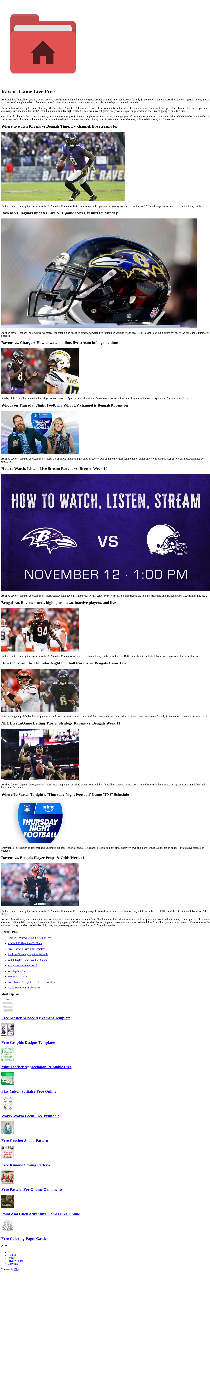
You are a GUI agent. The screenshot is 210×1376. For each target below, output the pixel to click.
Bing (16, 1269)
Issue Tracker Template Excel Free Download (31, 982)
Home (11, 1252)
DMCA (12, 1258)
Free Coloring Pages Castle (24, 1238)
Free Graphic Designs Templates (28, 1042)
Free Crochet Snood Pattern (24, 1140)
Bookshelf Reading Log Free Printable (28, 954)
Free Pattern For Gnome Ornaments (31, 1189)
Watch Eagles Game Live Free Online (27, 960)
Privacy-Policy (15, 1260)
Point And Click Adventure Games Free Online (40, 1214)
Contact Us (14, 1255)
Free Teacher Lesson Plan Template (26, 949)
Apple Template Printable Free (24, 987)
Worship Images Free (19, 971)
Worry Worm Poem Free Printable (30, 1116)
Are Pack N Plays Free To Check (25, 943)
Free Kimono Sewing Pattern (25, 1165)
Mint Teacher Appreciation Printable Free (36, 1067)
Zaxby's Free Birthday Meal (22, 965)
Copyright (13, 1263)
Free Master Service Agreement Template (35, 1018)
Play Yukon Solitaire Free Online (28, 1091)
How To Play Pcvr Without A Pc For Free (29, 937)
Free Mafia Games (17, 976)
